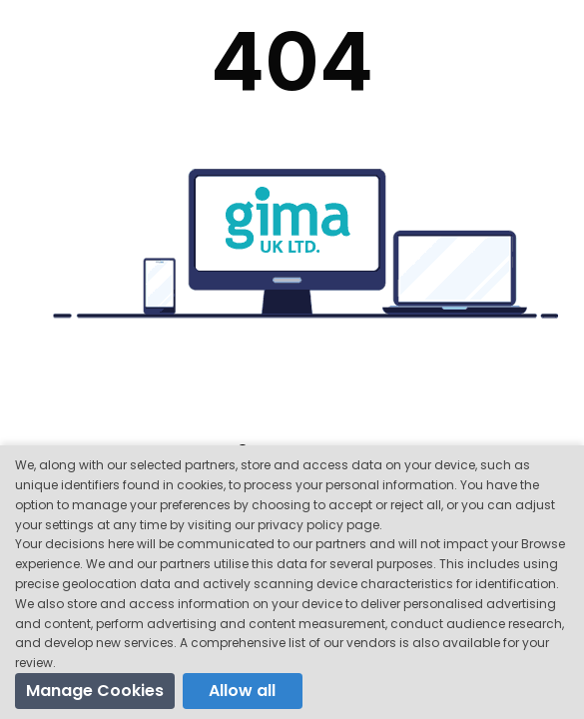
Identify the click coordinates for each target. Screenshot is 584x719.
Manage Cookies (95, 690)
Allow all (242, 690)
